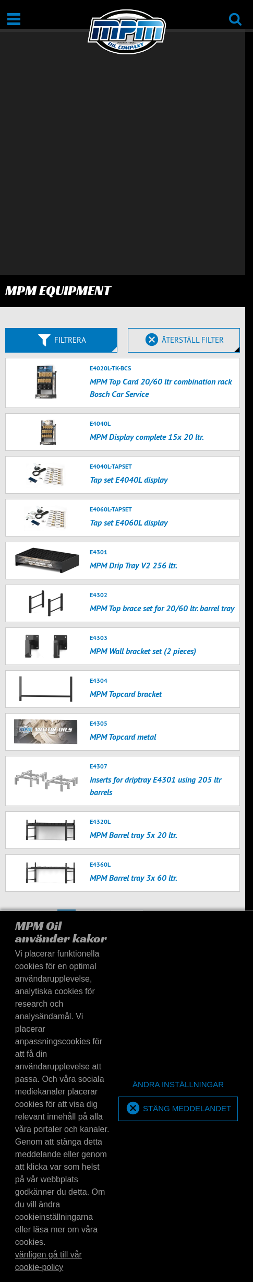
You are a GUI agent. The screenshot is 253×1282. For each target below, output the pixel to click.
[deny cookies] (178, 1085)
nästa (127, 686)
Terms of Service (214, 907)
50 (233, 706)
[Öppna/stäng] (14, 19)
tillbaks (20, 686)
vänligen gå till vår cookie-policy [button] (48, 1261)
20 (211, 706)
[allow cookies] (178, 1109)
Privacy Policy (161, 907)
